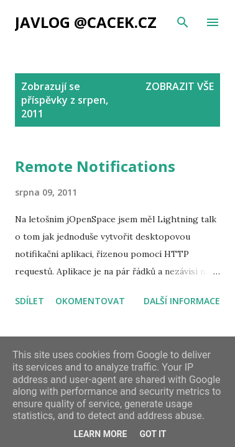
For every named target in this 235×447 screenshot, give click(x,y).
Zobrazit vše (179, 86)
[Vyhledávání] (182, 22)
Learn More (100, 434)
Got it (152, 434)
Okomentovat (90, 301)
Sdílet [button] (29, 301)
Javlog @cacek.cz (86, 22)
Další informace (182, 301)
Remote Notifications (95, 166)
